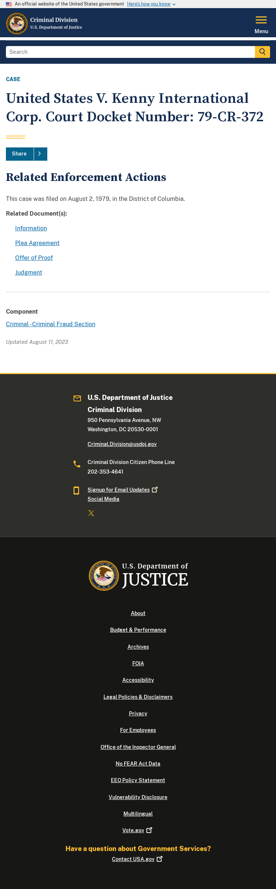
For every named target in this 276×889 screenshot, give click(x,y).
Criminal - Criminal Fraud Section (50, 324)
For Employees (138, 730)
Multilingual (138, 814)
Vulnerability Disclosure (138, 797)
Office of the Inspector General (138, 747)
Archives (138, 647)
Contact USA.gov (138, 859)
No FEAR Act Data (138, 764)
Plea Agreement (37, 243)
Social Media (103, 499)
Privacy (138, 714)
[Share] (26, 154)
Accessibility (138, 680)
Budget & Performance (138, 630)
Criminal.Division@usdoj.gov (122, 444)
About (138, 613)
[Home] (44, 33)
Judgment (28, 272)
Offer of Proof (34, 257)
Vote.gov (138, 830)
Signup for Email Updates (123, 490)
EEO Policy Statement (138, 780)
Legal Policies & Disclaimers (138, 697)
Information (31, 228)
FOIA (138, 663)
